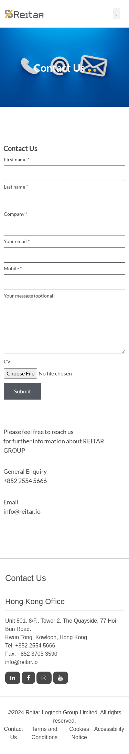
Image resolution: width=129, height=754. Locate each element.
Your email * (64, 252)
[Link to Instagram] (44, 678)
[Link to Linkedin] (12, 678)
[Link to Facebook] (28, 678)
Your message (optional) (64, 325)
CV (7, 361)
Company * (64, 225)
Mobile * (64, 279)
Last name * (64, 198)
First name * (64, 170)
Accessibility (109, 729)
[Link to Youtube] (60, 678)
